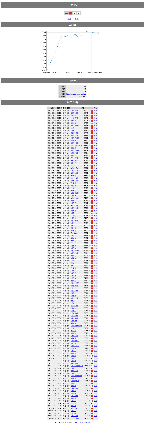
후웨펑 (73, 190)
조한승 (73, 216)
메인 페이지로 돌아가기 (72, 19)
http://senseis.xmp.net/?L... (76, 94)
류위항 (73, 175)
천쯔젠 (73, 228)
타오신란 (74, 143)
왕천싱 (73, 278)
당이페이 (74, 313)
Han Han (74, 388)
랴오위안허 (75, 150)
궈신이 (73, 130)
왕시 (72, 266)
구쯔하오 (74, 243)
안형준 (73, 358)
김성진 (73, 353)
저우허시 (74, 208)
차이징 (73, 148)
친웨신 (73, 271)
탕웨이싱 (74, 371)
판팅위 (73, 398)
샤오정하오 (75, 318)
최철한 (73, 213)
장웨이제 (74, 180)
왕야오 (73, 383)
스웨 (72, 128)
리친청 (73, 211)
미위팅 (73, 258)
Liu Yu (73, 413)
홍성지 (73, 123)
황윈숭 (73, 241)
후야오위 (74, 118)
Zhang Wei (75, 381)
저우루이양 (75, 138)
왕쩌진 (73, 226)
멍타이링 (74, 133)
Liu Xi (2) (74, 178)
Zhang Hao (75, 341)
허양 (72, 155)
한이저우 (74, 160)
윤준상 (73, 403)
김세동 (73, 378)
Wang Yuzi (75, 198)
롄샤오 (73, 115)
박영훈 (73, 393)
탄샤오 (73, 163)
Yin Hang (74, 288)
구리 (72, 261)
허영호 (73, 185)
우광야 (73, 165)
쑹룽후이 (74, 286)
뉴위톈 (73, 140)
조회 (95, 110)
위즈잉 (73, 281)
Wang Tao (75, 168)
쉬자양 (73, 256)
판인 (72, 223)
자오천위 (74, 110)
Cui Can (74, 321)
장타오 (73, 303)
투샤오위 (74, 158)
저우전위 (74, 396)
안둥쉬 (73, 120)
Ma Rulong (75, 418)
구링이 (73, 311)
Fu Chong (74, 233)
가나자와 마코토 (77, 366)
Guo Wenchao (76, 326)
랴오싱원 (74, 113)
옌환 (72, 236)
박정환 (73, 246)
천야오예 (74, 170)
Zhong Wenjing (76, 145)
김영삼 (73, 401)
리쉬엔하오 (75, 125)
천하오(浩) (75, 283)
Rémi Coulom (62, 422)
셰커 (72, 201)
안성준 (73, 356)
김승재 (73, 361)
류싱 (72, 263)
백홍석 (73, 386)
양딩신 (73, 411)
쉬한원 (73, 218)
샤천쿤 (73, 203)
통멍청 (73, 331)
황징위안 (74, 153)
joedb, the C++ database (82, 422)
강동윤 (73, 195)
